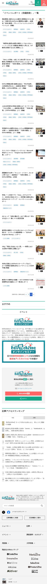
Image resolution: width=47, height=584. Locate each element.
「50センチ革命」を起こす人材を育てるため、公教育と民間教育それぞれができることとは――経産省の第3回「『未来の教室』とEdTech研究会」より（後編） (18, 63)
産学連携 (22, 158)
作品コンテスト (6, 161)
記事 (29, 526)
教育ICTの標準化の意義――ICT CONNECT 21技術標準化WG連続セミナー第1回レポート (17, 281)
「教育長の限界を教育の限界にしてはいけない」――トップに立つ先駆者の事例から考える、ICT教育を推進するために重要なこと (17, 45)
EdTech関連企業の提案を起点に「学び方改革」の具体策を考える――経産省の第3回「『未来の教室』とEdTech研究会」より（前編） (17, 86)
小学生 (28, 29)
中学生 (4, 32)
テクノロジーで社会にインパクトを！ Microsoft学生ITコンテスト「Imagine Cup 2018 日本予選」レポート (17, 153)
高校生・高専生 (12, 32)
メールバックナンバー (23, 388)
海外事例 (16, 158)
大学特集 (31, 543)
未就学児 (22, 29)
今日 (13, 417)
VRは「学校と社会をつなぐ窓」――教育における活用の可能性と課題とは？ (17, 247)
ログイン (23, 399)
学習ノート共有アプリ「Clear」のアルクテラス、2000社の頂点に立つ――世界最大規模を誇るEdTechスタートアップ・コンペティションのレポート (18, 198)
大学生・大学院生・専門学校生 (25, 32)
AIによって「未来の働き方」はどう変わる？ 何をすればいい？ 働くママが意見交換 (18, 217)
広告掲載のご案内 (34, 517)
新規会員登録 (23, 394)
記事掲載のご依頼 (12, 517)
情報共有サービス (7, 208)
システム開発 (6, 238)
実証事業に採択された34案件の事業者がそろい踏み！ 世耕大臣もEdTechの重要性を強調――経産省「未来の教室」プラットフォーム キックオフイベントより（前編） (18, 22)
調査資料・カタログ (35, 535)
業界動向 (16, 29)
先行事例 (16, 51)
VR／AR (16, 252)
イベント (6, 535)
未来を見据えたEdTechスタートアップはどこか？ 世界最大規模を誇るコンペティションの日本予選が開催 (18, 266)
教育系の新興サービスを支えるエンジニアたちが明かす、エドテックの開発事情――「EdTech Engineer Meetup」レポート (17, 232)
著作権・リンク (12, 582)
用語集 (5, 543)
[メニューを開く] (3, 3)
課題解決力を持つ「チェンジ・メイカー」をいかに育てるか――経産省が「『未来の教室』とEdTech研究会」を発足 (17, 175)
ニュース (6, 526)
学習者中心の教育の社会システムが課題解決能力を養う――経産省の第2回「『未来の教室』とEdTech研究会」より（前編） (17, 130)
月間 (34, 417)
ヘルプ (10, 579)
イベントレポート (7, 29)
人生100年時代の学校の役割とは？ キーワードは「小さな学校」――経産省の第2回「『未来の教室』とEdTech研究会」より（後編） (17, 108)
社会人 (4, 35)
